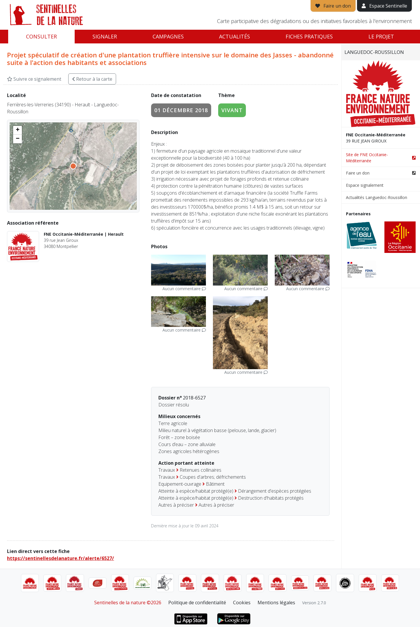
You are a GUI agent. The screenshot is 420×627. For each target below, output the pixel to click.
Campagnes (168, 36)
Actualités (234, 36)
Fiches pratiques (309, 36)
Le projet (381, 36)
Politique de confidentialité (197, 602)
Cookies (242, 602)
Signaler (104, 36)
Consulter (41, 36)
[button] (17, 130)
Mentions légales (276, 602)
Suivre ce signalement (34, 79)
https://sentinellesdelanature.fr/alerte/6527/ (60, 558)
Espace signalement (365, 185)
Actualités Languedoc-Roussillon (376, 197)
